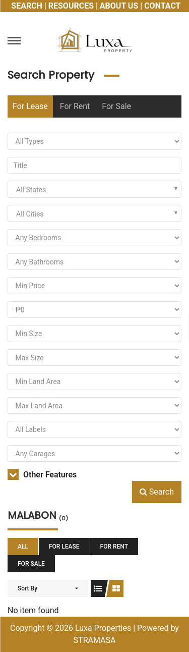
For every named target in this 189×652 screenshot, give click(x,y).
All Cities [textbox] (30, 214)
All (23, 546)
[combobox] (94, 189)
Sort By (27, 588)
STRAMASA (95, 640)
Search (157, 492)
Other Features (42, 474)
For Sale (116, 106)
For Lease (30, 106)
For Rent (75, 106)
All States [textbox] (31, 190)
